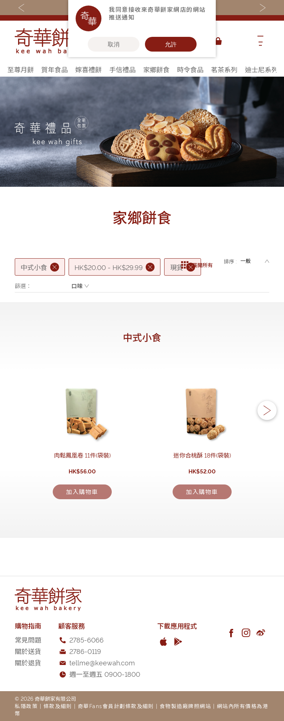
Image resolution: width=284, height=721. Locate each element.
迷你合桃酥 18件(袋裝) (202, 505)
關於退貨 (28, 690)
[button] (267, 436)
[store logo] (52, 41)
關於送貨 (28, 678)
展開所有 (197, 261)
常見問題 (28, 667)
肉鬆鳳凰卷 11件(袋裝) (82, 505)
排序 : (230, 261)
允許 (170, 44)
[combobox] (238, 41)
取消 (113, 44)
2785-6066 (86, 667)
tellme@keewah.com (102, 690)
